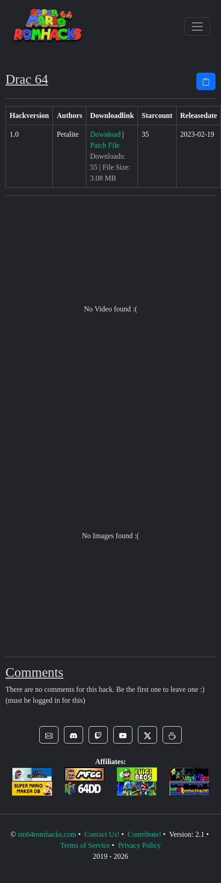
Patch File (104, 145)
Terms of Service (85, 845)
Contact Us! (102, 834)
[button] (48, 735)
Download (105, 134)
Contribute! (144, 834)
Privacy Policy (139, 845)
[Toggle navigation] (197, 26)
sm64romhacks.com (47, 834)
